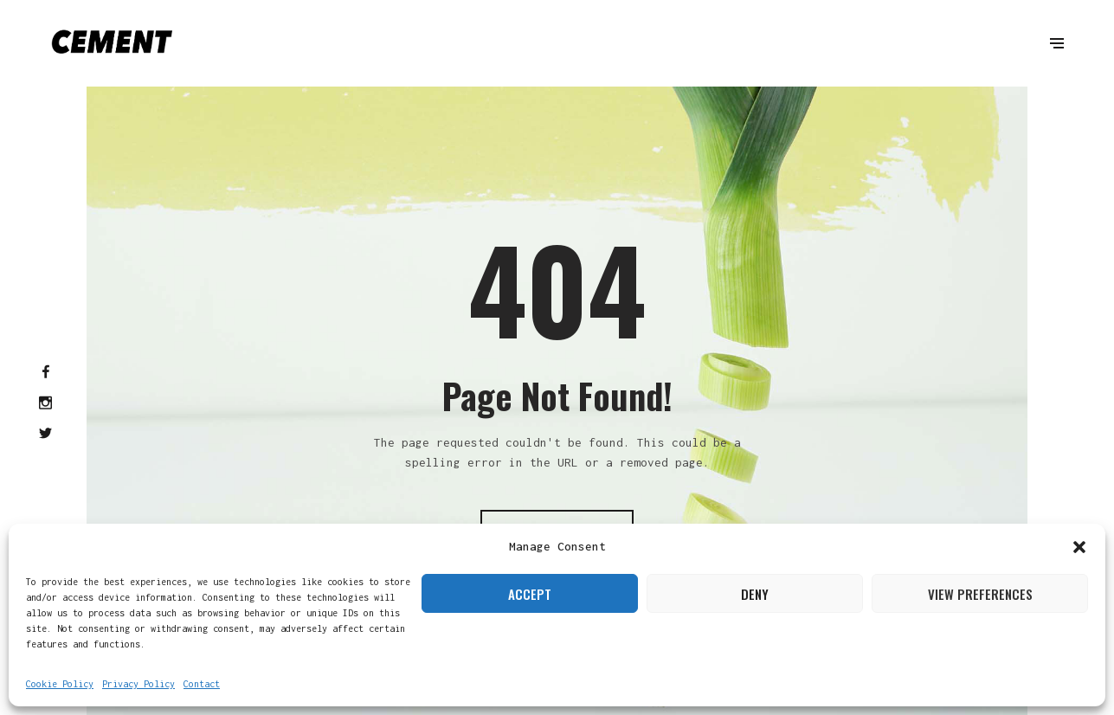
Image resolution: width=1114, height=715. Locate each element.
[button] (1079, 547)
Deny (755, 593)
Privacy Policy (138, 684)
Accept (529, 593)
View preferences (980, 593)
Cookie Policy (59, 684)
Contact (202, 684)
